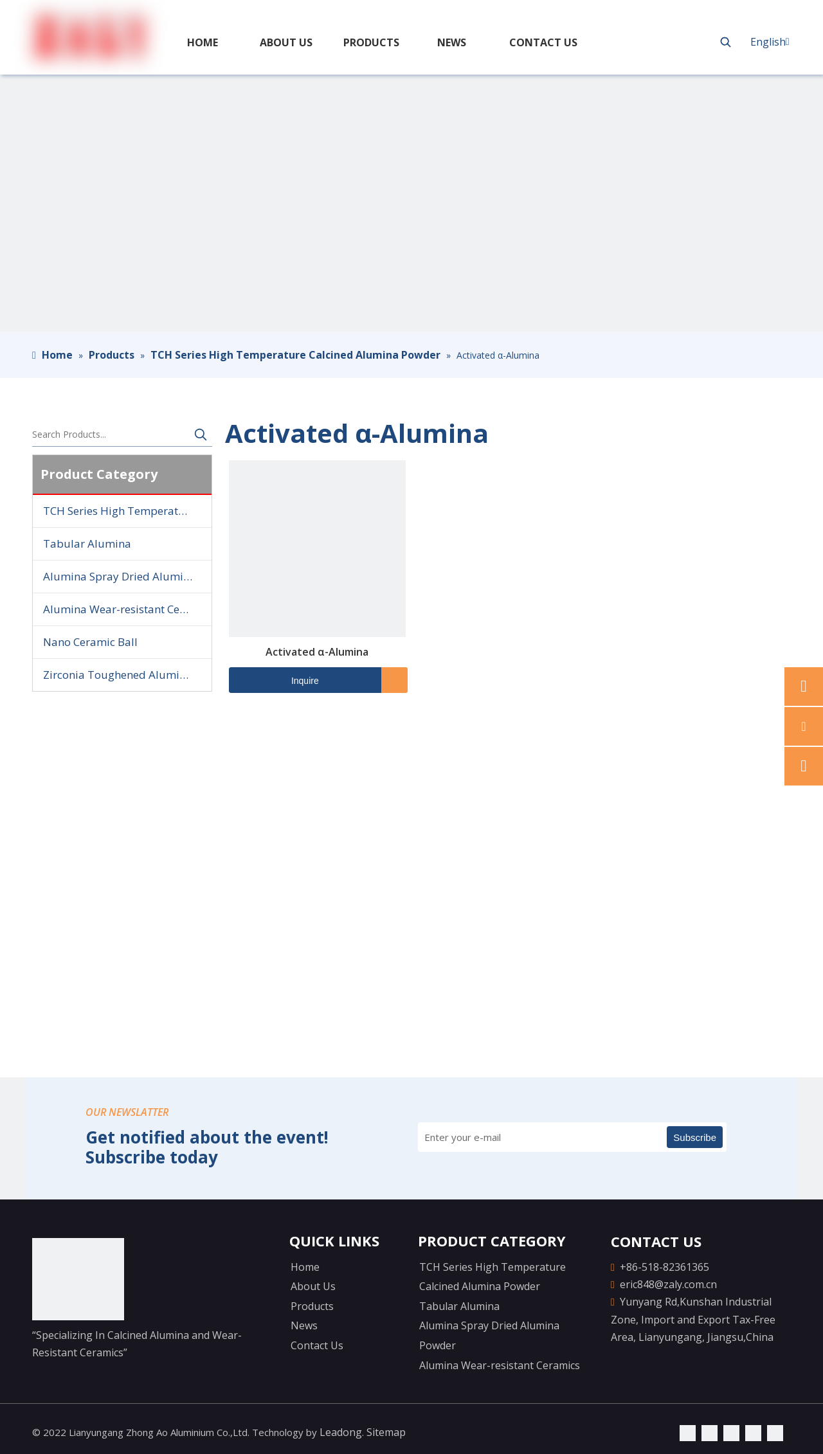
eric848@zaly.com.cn (668, 1284)
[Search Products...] (110, 434)
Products (312, 1306)
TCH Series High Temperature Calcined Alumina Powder (127, 510)
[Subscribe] (695, 1137)
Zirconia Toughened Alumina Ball (127, 674)
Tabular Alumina (87, 543)
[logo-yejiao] (78, 1279)
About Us (313, 1286)
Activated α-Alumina (317, 652)
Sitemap (386, 1432)
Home (305, 1267)
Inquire (274, 680)
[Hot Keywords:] (725, 41)
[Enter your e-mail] (474, 1137)
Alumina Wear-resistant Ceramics (127, 609)
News (304, 1325)
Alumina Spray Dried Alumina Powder (127, 576)
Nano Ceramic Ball (90, 641)
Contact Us (317, 1345)
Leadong (341, 1432)
